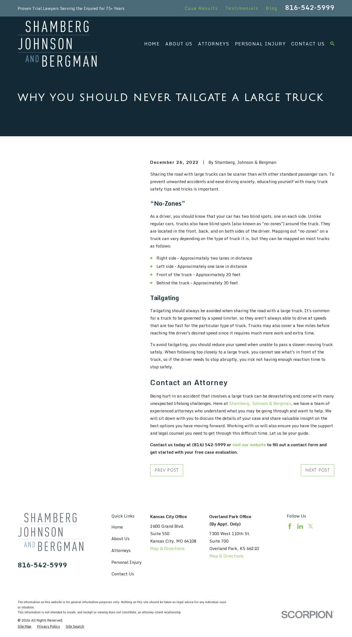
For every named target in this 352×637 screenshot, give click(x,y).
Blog (271, 8)
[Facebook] (290, 526)
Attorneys (121, 550)
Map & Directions (167, 548)
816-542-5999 (309, 7)
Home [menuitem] (152, 43)
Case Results (201, 8)
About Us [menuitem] (179, 43)
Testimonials (242, 8)
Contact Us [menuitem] (308, 43)
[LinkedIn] (300, 526)
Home (117, 527)
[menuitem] (24, 626)
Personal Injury (126, 562)
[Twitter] (311, 526)
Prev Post (167, 470)
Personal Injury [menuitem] (260, 43)
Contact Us (122, 573)
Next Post (317, 470)
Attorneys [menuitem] (213, 43)
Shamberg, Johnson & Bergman (260, 403)
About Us (120, 538)
